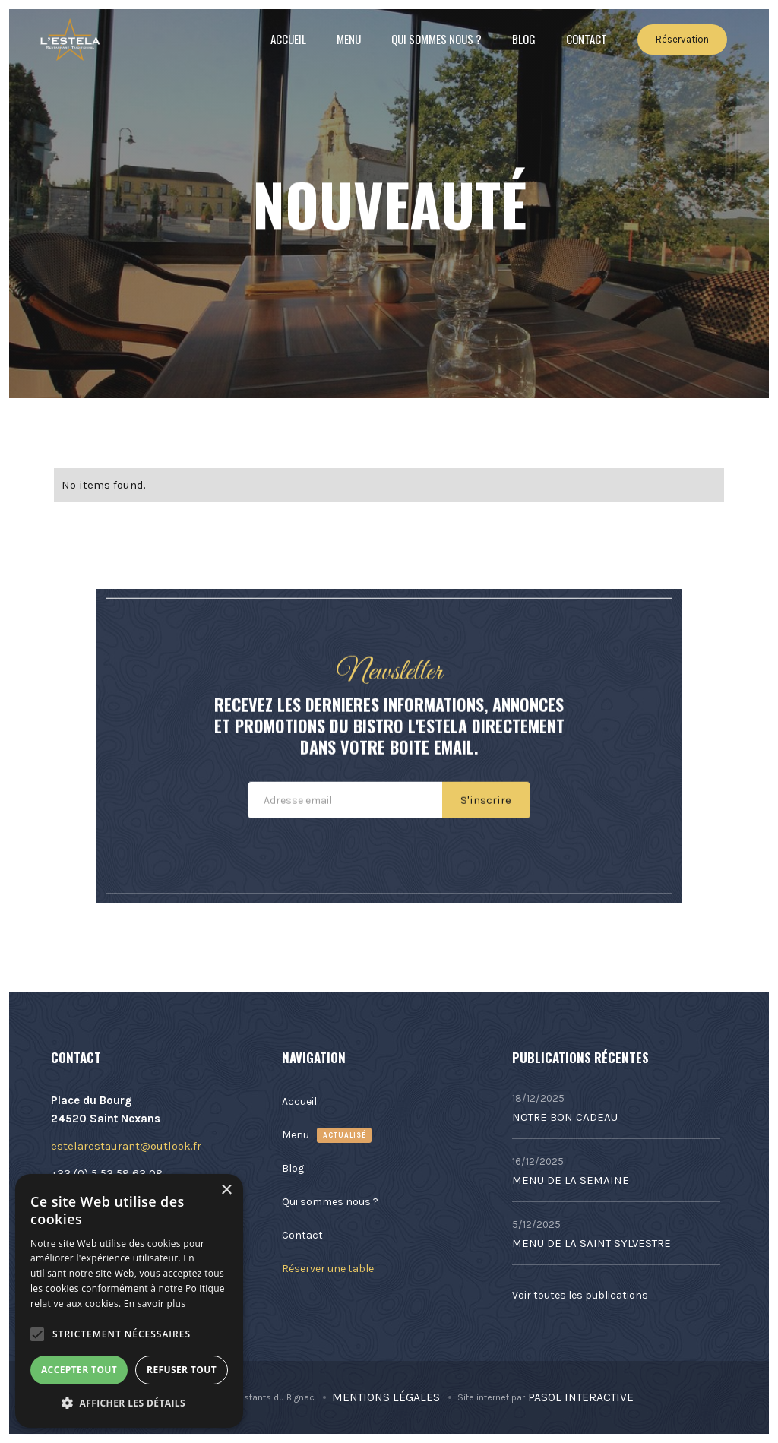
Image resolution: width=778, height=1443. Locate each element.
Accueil (288, 38)
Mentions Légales (386, 1397)
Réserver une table (328, 1268)
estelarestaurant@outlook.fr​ (126, 1146)
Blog (524, 38)
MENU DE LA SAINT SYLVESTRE (591, 1243)
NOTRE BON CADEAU (565, 1117)
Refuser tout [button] (182, 1369)
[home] (70, 39)
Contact (586, 38)
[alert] (129, 1301)
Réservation (682, 39)
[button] (37, 1334)
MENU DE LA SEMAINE (570, 1180)
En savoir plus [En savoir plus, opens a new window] (154, 1303)
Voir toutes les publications (580, 1295)
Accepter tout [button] (79, 1369)
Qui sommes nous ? (436, 38)
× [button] (226, 1190)
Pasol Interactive (581, 1397)
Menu (349, 38)
